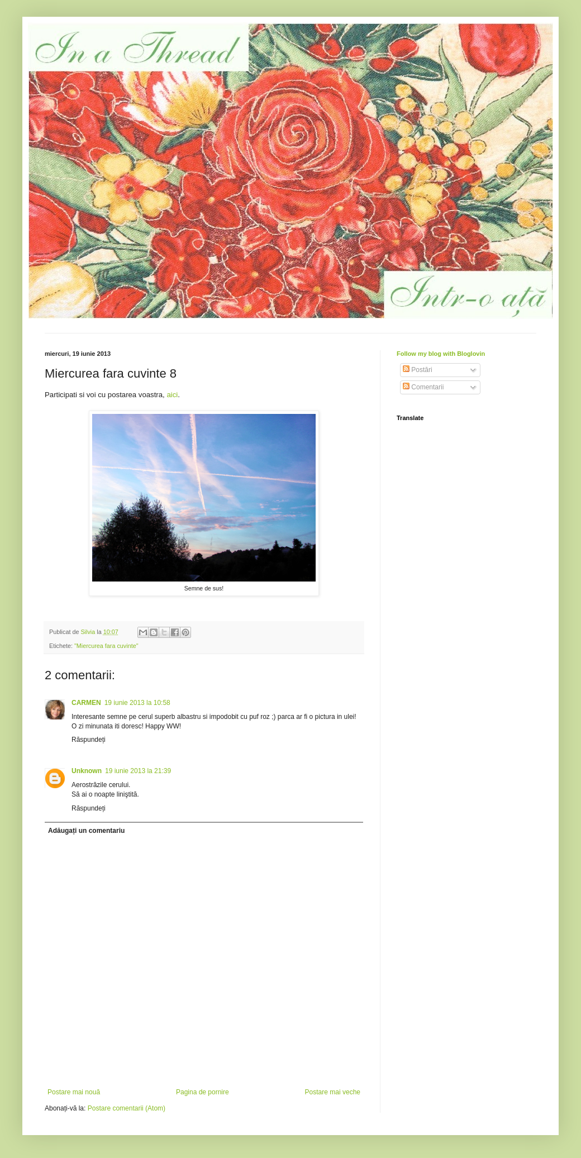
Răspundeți (89, 740)
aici (172, 394)
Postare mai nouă (73, 1092)
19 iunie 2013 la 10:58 (137, 703)
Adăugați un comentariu (86, 831)
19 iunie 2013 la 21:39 (138, 771)
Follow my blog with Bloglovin (441, 353)
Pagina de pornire (202, 1092)
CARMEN (86, 703)
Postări (417, 370)
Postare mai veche (332, 1092)
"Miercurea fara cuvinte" (106, 645)
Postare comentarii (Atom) (126, 1108)
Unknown (87, 771)
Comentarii (423, 387)
